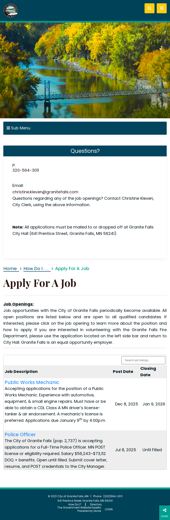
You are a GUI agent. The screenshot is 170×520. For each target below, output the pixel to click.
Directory (96, 504)
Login (109, 509)
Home (10, 268)
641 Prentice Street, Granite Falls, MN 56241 (85, 501)
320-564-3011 (25, 170)
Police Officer (20, 434)
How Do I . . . (35, 268)
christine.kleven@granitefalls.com (45, 192)
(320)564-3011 (112, 496)
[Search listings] (143, 360)
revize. (97, 511)
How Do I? (74, 504)
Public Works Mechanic (32, 382)
